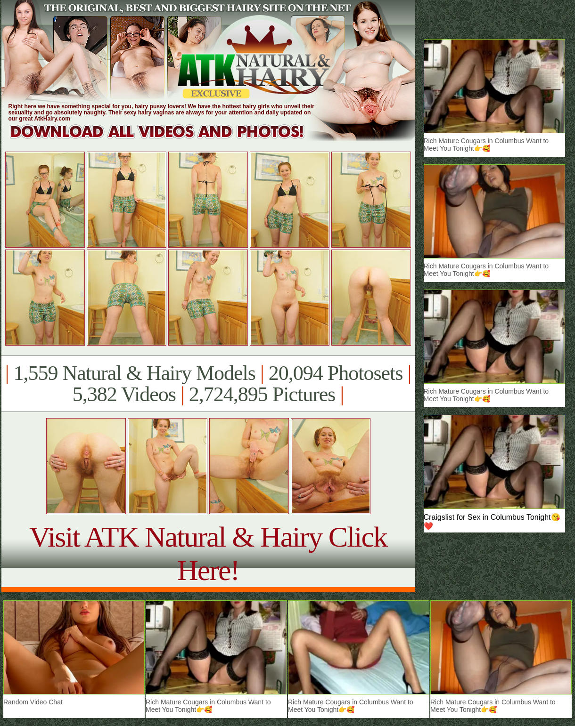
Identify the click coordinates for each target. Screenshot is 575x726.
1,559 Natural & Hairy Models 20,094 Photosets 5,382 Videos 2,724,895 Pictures (208, 384)
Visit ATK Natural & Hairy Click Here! (208, 553)
